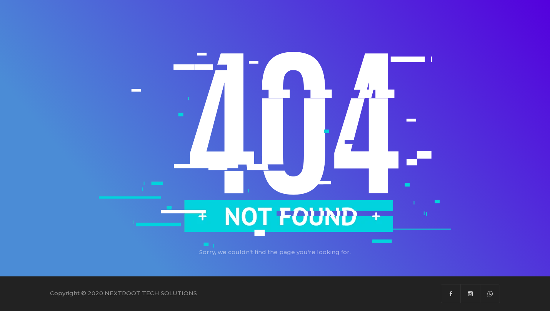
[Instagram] (470, 293)
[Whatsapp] (490, 293)
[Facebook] (451, 293)
